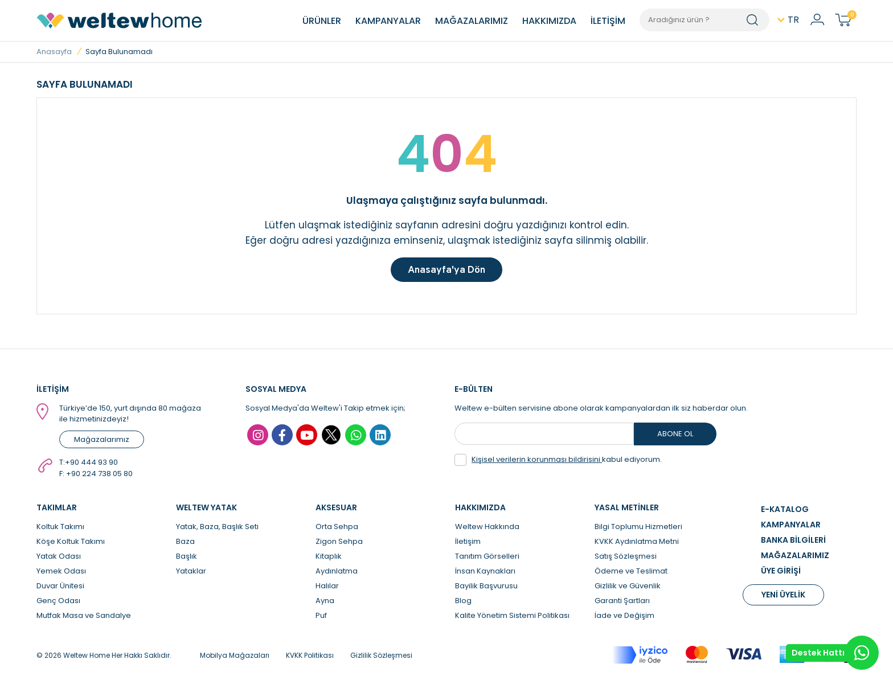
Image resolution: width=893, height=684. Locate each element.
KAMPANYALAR (388, 20)
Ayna (325, 603)
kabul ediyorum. (558, 462)
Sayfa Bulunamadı (119, 51)
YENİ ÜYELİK (783, 597)
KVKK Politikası (310, 658)
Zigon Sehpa (339, 544)
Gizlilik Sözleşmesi (381, 658)
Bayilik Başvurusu (486, 588)
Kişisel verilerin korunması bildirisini (537, 462)
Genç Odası (58, 603)
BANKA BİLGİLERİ (793, 542)
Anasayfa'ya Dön (446, 270)
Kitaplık (329, 559)
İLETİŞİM (608, 20)
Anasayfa (54, 51)
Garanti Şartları (622, 603)
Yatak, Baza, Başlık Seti (217, 529)
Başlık (186, 559)
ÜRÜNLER (321, 20)
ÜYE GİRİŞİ (781, 573)
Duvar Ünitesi (60, 588)
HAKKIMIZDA (549, 20)
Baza (185, 544)
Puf (321, 618)
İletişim (468, 544)
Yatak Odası (58, 559)
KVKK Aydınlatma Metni (637, 544)
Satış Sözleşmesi (626, 559)
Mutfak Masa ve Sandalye (83, 618)
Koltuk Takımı (60, 529)
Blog (463, 603)
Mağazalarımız (101, 442)
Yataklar (191, 573)
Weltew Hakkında (487, 529)
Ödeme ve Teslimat (631, 573)
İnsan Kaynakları (485, 573)
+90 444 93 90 (91, 465)
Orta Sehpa (337, 529)
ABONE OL (675, 436)
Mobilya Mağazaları (234, 658)
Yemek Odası (61, 573)
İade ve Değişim (624, 618)
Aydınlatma (337, 573)
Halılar (327, 588)
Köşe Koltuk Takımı (70, 544)
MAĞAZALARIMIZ (471, 20)
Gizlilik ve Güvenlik (628, 588)
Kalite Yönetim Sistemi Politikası (512, 618)
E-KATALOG (785, 512)
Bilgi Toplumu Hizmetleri (638, 529)
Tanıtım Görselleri (487, 559)
